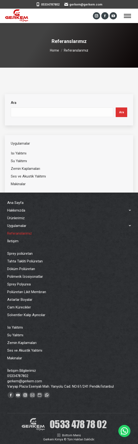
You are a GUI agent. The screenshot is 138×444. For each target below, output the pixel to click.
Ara (13, 103)
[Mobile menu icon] (127, 16)
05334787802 (50, 4)
